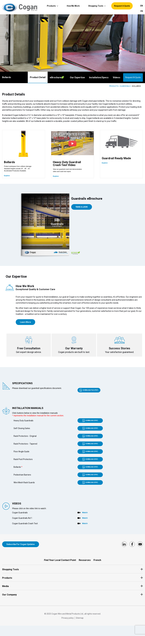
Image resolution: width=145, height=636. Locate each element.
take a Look (82, 208)
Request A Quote (133, 77)
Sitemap (80, 618)
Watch (85, 514)
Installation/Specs (99, 77)
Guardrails (125, 86)
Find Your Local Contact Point (60, 560)
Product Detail (37, 77)
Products (113, 86)
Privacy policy (67, 618)
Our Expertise (77, 77)
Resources (85, 560)
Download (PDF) (90, 421)
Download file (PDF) (89, 391)
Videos (116, 77)
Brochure (57, 77)
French (97, 560)
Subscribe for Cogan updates (20, 545)
